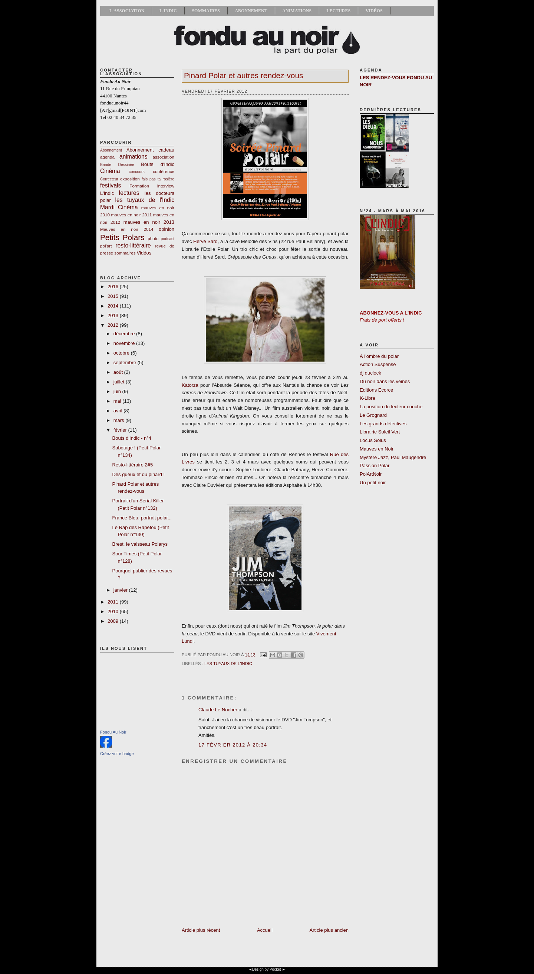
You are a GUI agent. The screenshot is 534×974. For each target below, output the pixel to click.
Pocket (275, 969)
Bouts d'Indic (157, 164)
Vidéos (374, 10)
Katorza (190, 385)
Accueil (265, 930)
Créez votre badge (117, 753)
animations (133, 156)
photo (153, 238)
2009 (114, 621)
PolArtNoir (371, 474)
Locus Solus (373, 440)
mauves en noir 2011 (131, 214)
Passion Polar (374, 465)
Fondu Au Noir (113, 732)
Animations (296, 10)
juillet (119, 382)
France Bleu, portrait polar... (141, 518)
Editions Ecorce (376, 390)
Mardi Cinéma (119, 207)
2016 (114, 286)
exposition (130, 178)
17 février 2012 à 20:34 (232, 745)
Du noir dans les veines (385, 381)
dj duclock (370, 373)
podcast (167, 239)
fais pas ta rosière (158, 179)
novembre (124, 343)
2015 (114, 296)
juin (117, 391)
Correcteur (109, 179)
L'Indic (168, 10)
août (118, 372)
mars (119, 420)
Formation (139, 185)
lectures (129, 193)
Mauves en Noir (376, 449)
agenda (107, 156)
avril (118, 410)
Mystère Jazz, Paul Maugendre (393, 457)
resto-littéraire (133, 245)
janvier (121, 590)
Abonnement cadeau (150, 150)
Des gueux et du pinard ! (138, 474)
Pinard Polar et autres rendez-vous (243, 75)
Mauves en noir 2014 (126, 229)
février (120, 430)
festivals (110, 185)
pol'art (106, 245)
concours (137, 172)
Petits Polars (122, 237)
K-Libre (367, 398)
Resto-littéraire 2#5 (132, 465)
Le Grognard (373, 415)
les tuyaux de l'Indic (144, 200)
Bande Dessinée (117, 165)
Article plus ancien (329, 930)
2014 (114, 306)
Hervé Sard (205, 241)
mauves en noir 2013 (148, 222)
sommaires (124, 252)
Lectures (338, 10)
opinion (166, 229)
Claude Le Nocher (217, 709)
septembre (125, 362)
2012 (114, 325)
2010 (114, 611)
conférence (163, 171)
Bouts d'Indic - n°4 (131, 438)
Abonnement (251, 10)
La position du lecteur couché (391, 406)
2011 (114, 602)
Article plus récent (201, 930)
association (163, 156)
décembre (124, 333)
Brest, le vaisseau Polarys (140, 544)
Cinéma (110, 171)
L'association (126, 10)
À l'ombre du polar (379, 356)
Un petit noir (373, 482)
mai (118, 401)
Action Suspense (378, 364)
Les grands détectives (383, 423)
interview (165, 185)
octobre (122, 353)
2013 (114, 315)
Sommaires (206, 10)
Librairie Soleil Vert (380, 432)
